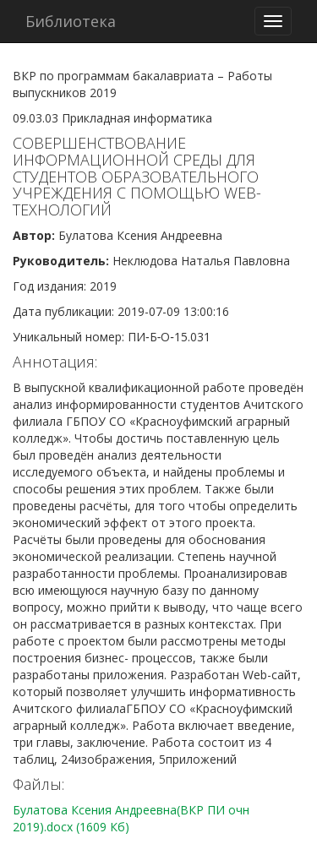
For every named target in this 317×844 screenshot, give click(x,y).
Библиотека (70, 21)
